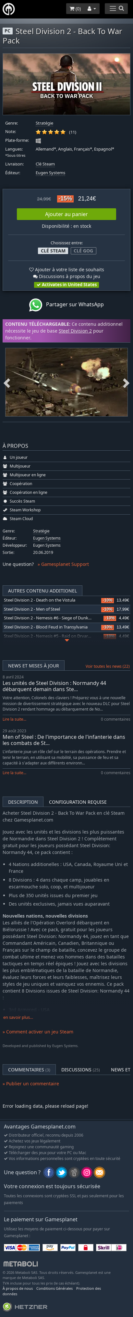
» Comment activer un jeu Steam (38, 1032)
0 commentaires (115, 719)
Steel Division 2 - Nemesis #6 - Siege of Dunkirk (48, 618)
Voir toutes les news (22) (108, 666)
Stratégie (44, 123)
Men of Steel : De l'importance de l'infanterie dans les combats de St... (64, 740)
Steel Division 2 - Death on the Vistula (39, 600)
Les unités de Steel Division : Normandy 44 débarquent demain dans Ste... (54, 686)
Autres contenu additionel (42, 591)
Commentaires (29, 1070)
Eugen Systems (50, 173)
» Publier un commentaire (31, 1083)
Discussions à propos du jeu (66, 276)
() (75, 9)
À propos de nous (18, 1288)
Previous (7, 382)
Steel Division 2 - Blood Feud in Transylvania (46, 627)
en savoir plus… (18, 1017)
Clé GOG (83, 251)
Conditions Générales (54, 1288)
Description (23, 802)
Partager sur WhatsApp (66, 305)
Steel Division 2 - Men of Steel (32, 609)
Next (126, 382)
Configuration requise (78, 802)
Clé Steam (45, 164)
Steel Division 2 (75, 331)
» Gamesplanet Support (63, 564)
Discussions (80, 1070)
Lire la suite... (14, 719)
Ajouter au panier (66, 214)
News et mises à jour (33, 666)
